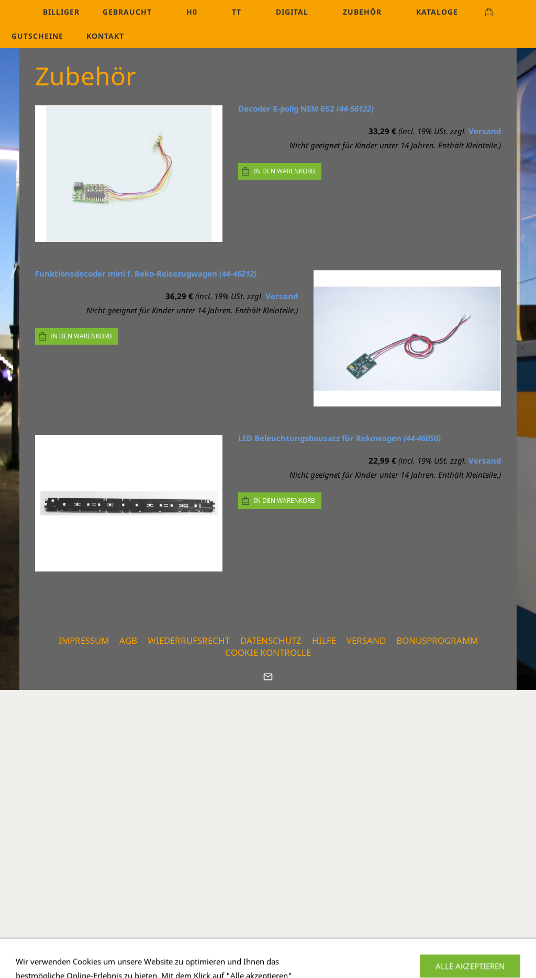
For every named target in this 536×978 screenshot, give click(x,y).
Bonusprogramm (437, 640)
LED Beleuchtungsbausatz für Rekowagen (339, 438)
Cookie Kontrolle (268, 652)
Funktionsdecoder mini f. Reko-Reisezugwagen (145, 273)
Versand (484, 131)
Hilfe (324, 640)
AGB (128, 640)
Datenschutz (271, 640)
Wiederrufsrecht (189, 640)
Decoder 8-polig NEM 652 (306, 108)
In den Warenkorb (284, 171)
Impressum (84, 640)
